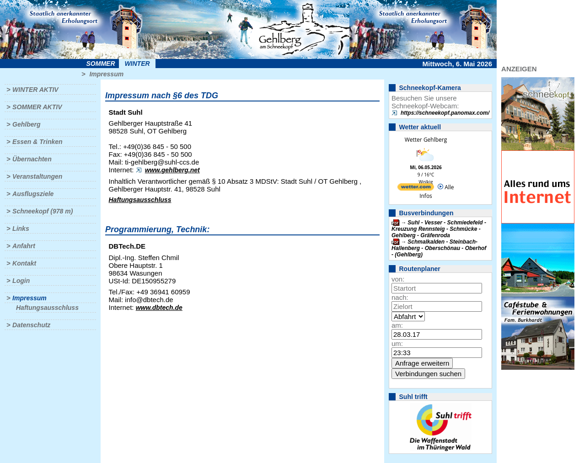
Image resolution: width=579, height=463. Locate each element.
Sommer (100, 63)
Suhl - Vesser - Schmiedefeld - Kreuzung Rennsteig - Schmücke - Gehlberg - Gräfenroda (438, 229)
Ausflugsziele (33, 193)
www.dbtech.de (159, 307)
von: (397, 279)
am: (397, 325)
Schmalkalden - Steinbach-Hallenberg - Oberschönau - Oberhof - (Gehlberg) (438, 248)
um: (397, 343)
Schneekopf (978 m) (42, 211)
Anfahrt (23, 246)
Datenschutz (31, 325)
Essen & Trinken (37, 141)
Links (20, 228)
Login (21, 280)
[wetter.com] (415, 188)
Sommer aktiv (37, 107)
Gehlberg (26, 124)
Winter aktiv (35, 89)
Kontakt (24, 263)
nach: (399, 297)
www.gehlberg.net (172, 170)
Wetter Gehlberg (426, 140)
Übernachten (32, 159)
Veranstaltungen (37, 176)
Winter (137, 63)
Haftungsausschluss (47, 307)
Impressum (106, 74)
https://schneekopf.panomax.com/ (445, 113)
